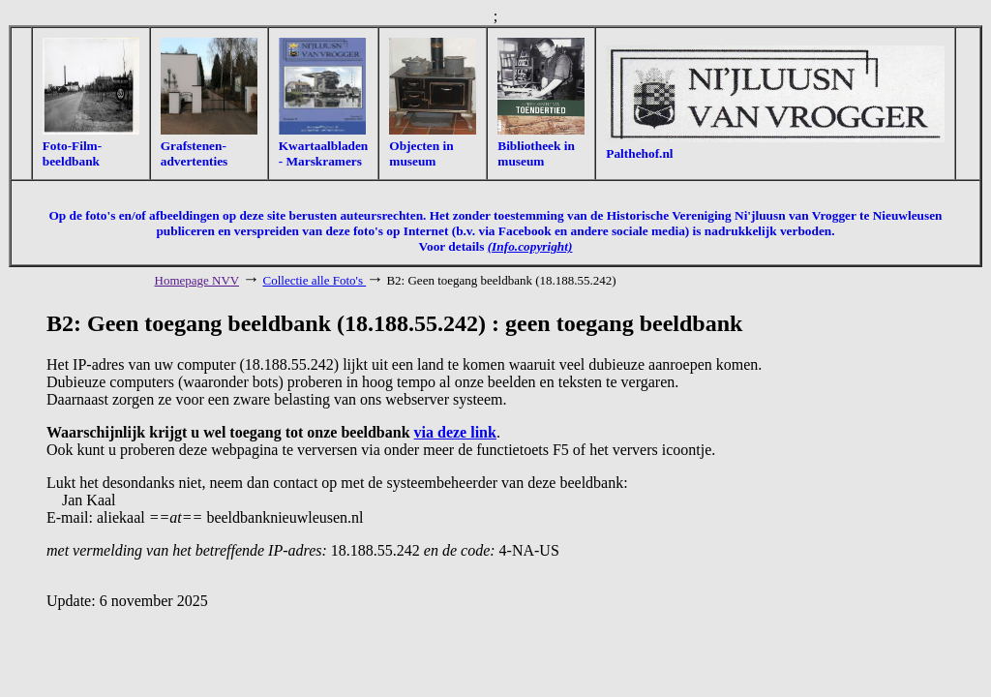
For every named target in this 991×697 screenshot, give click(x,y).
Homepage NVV (197, 280)
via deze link (455, 432)
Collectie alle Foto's (315, 280)
